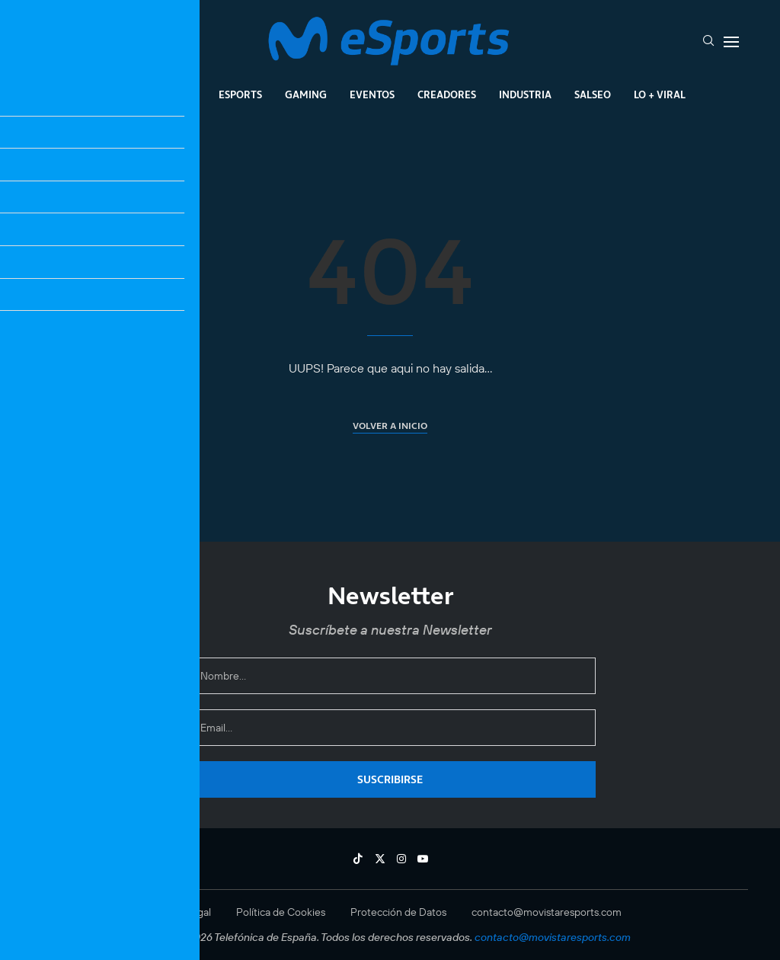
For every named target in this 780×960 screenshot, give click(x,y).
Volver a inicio (390, 425)
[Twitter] (380, 858)
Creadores (446, 94)
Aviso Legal (184, 912)
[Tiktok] (358, 858)
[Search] (708, 42)
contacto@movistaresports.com (547, 912)
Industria (525, 94)
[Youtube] (422, 858)
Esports (240, 94)
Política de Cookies (280, 912)
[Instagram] (401, 858)
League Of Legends (145, 94)
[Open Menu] (731, 42)
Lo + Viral (660, 94)
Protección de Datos (398, 912)
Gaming (306, 94)
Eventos (372, 94)
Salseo (592, 94)
